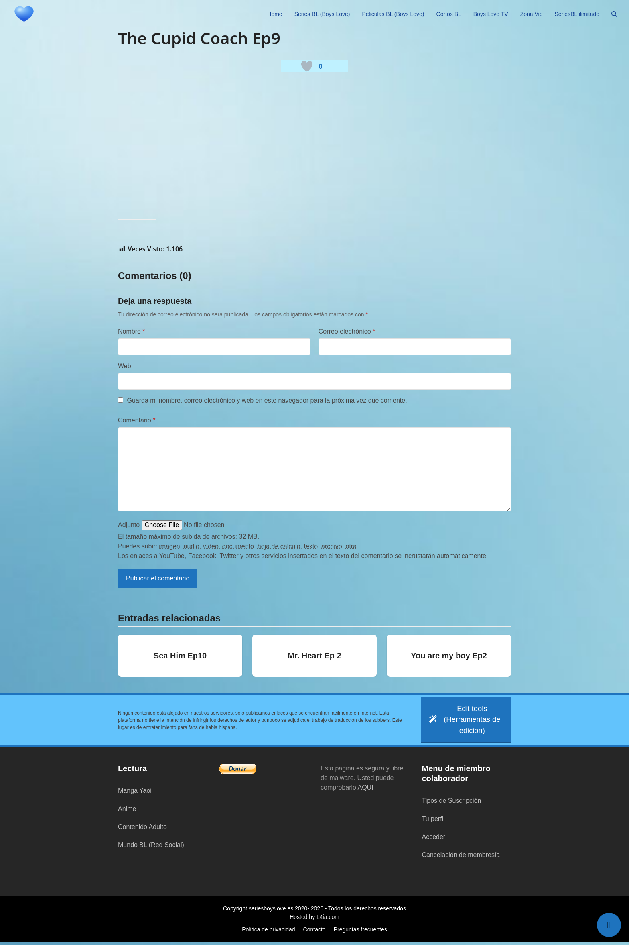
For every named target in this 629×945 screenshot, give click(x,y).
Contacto (314, 932)
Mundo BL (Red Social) (151, 848)
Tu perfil (433, 822)
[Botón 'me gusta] (307, 66)
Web (124, 366)
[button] (614, 14)
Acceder (434, 840)
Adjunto (129, 524)
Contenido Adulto (142, 830)
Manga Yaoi (135, 793)
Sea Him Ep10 (180, 655)
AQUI (365, 790)
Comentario (136, 420)
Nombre (131, 331)
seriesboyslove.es (271, 911)
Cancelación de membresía (461, 858)
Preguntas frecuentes (360, 932)
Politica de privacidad (268, 932)
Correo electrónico (347, 331)
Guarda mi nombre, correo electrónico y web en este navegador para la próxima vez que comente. (267, 400)
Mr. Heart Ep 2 (314, 655)
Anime (127, 812)
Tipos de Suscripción (451, 803)
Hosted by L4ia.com (314, 920)
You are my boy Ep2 (449, 655)
